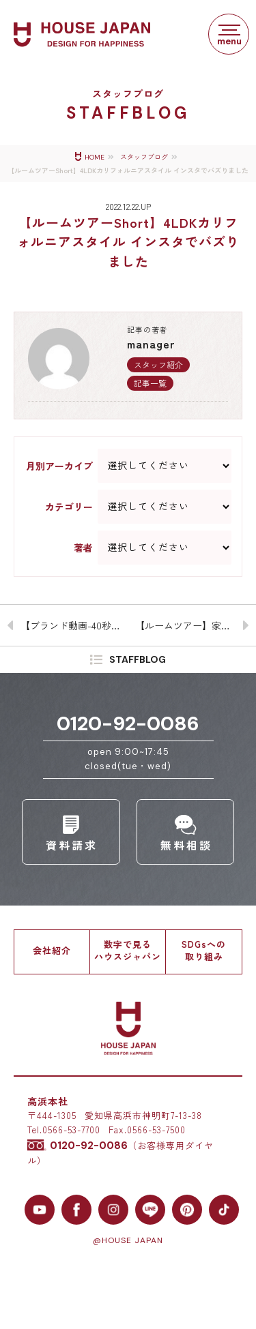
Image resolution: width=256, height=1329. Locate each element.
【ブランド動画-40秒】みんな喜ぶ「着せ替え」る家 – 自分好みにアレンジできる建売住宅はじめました (74, 625)
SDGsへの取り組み (204, 950)
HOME (94, 157)
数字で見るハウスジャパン (127, 950)
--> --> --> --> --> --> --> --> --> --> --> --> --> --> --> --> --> (164, 507)
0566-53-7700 (71, 1129)
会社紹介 (52, 950)
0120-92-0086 (128, 723)
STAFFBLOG (137, 660)
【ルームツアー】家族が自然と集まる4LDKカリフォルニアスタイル (196, 625)
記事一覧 (150, 383)
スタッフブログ (144, 157)
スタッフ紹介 (158, 364)
